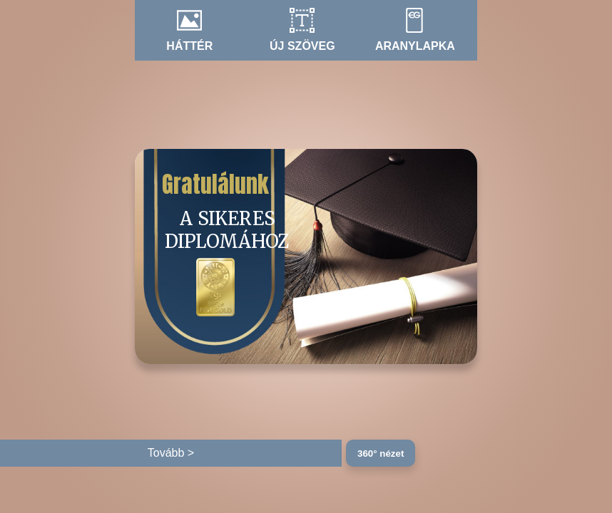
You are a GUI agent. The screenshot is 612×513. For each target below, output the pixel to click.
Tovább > (171, 453)
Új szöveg (302, 46)
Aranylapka (415, 46)
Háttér (189, 46)
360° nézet (380, 453)
